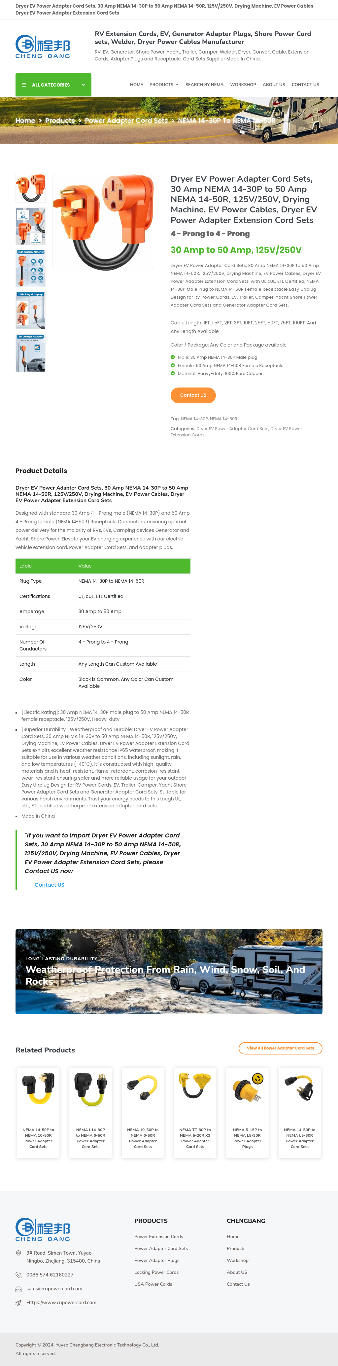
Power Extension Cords (158, 1237)
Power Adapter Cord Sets (126, 120)
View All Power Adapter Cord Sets (280, 1048)
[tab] (31, 188)
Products (161, 85)
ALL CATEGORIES (53, 85)
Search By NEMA (205, 85)
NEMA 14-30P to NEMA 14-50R (227, 120)
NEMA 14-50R (223, 419)
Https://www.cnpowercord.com (61, 1302)
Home (136, 85)
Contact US (305, 85)
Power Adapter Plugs (157, 1260)
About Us (274, 85)
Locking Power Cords (156, 1272)
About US (237, 1272)
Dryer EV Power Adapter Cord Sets (232, 428)
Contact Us (238, 1284)
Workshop (243, 85)
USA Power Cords (153, 1284)
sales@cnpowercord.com (54, 1288)
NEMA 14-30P (194, 419)
